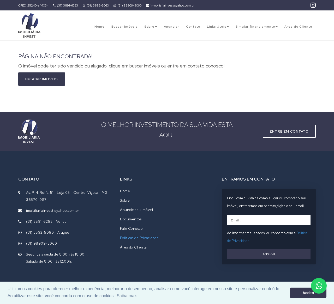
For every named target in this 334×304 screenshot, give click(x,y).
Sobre (150, 26)
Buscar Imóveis (124, 26)
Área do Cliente (298, 26)
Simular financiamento (257, 26)
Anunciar (171, 26)
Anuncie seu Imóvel (136, 210)
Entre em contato (289, 131)
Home (99, 26)
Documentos (130, 219)
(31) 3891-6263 (65, 5)
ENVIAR (269, 254)
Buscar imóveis (41, 79)
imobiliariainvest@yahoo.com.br (170, 5)
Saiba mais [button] (127, 296)
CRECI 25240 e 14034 (33, 5)
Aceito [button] (308, 293)
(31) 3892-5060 (96, 5)
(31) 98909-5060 (127, 5)
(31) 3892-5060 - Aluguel (48, 232)
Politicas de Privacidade (139, 238)
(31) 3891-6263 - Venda (46, 221)
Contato (193, 26)
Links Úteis (218, 26)
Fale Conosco (131, 228)
